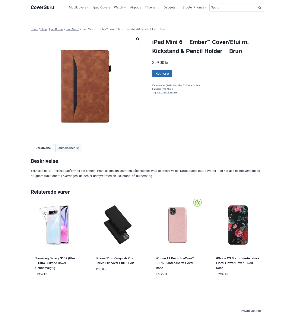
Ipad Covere (101, 7)
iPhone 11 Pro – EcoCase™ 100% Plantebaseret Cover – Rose (176, 263)
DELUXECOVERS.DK (167, 92)
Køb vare (162, 73)
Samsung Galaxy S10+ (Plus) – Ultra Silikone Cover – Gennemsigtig (56, 263)
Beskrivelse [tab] (43, 148)
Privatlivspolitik (251, 311)
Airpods (135, 7)
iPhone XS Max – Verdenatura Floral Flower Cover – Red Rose (237, 263)
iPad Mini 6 (167, 89)
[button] (138, 39)
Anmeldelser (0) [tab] (68, 148)
